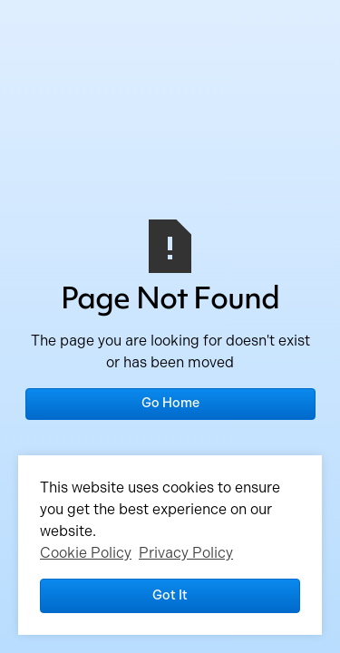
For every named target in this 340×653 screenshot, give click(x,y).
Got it (170, 595)
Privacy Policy (186, 552)
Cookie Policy (85, 552)
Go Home (170, 403)
